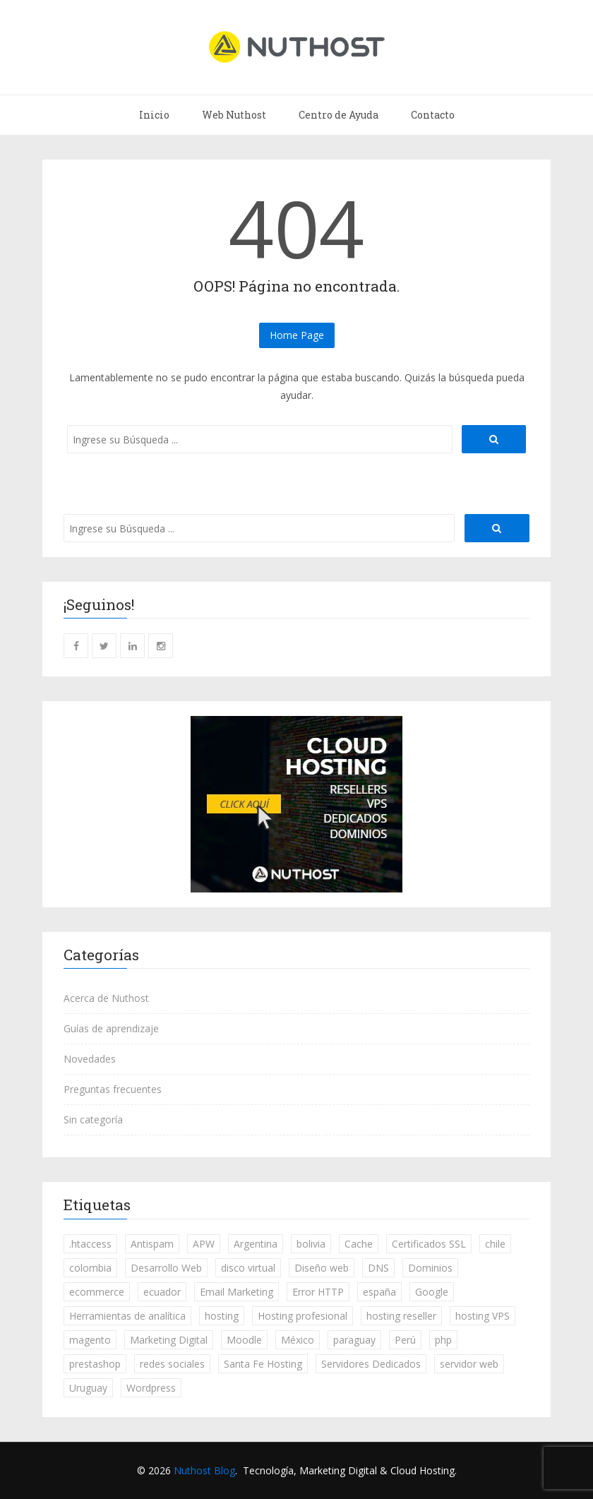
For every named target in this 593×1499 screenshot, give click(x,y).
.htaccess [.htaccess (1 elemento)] (90, 1243)
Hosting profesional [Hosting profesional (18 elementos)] (302, 1315)
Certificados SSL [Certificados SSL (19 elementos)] (429, 1243)
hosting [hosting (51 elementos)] (222, 1315)
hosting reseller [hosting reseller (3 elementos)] (401, 1315)
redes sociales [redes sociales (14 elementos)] (172, 1363)
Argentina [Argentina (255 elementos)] (255, 1243)
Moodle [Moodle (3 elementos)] (244, 1339)
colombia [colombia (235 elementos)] (90, 1267)
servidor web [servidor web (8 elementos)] (469, 1363)
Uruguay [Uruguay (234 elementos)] (88, 1388)
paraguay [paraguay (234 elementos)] (354, 1339)
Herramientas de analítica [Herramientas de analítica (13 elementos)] (127, 1315)
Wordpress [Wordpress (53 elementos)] (151, 1388)
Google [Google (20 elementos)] (431, 1291)
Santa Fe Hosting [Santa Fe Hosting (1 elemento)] (263, 1363)
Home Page (297, 335)
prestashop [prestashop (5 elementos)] (95, 1363)
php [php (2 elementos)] (443, 1339)
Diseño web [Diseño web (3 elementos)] (321, 1267)
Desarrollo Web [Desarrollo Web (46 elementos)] (166, 1267)
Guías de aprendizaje (111, 1028)
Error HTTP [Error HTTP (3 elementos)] (318, 1291)
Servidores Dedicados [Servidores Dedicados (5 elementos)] (371, 1363)
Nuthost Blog (204, 1470)
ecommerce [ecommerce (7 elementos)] (96, 1291)
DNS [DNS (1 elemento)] (378, 1267)
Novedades (90, 1058)
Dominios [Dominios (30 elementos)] (430, 1267)
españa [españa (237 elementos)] (379, 1291)
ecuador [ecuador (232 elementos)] (162, 1291)
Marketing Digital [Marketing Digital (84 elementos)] (169, 1339)
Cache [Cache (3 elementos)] (359, 1243)
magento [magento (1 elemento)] (90, 1339)
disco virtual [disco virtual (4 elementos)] (248, 1267)
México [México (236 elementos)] (297, 1339)
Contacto (433, 114)
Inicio (154, 114)
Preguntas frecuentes (113, 1089)
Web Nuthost (234, 114)
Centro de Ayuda (338, 114)
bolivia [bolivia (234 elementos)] (310, 1243)
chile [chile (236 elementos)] (495, 1243)
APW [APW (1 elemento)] (204, 1243)
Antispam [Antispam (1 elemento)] (152, 1243)
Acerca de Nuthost (106, 998)
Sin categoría (93, 1119)
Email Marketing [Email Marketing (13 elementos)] (236, 1291)
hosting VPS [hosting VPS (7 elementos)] (482, 1315)
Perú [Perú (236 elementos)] (405, 1339)
